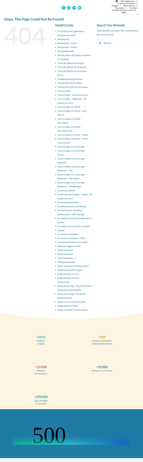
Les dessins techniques (67, 234)
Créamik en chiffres (66, 190)
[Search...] (118, 42)
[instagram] (69, 8)
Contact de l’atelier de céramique (72, 87)
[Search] (100, 42)
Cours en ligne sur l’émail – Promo (72, 134)
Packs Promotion (65, 250)
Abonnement (63, 39)
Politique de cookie (66, 262)
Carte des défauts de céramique (71, 67)
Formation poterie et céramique (71, 206)
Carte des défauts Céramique (70, 63)
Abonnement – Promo (67, 47)
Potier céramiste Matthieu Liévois (73, 266)
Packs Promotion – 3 (66, 258)
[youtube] (79, 8)
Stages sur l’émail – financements (72, 310)
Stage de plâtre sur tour (68, 274)
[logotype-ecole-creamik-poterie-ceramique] (7, 5)
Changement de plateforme (69, 79)
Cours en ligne (63, 91)
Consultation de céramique (69, 83)
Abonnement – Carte (66, 43)
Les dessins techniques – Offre (71, 238)
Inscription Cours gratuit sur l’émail (73, 226)
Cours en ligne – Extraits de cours (72, 95)
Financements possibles (68, 202)
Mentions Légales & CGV (68, 246)
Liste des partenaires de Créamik (72, 242)
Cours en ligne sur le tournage (71, 146)
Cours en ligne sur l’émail (68, 107)
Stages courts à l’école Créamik (71, 302)
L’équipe (61, 230)
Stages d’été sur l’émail (67, 306)
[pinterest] (74, 8)
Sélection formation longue (69, 270)
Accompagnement (65, 51)
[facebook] (63, 8)
